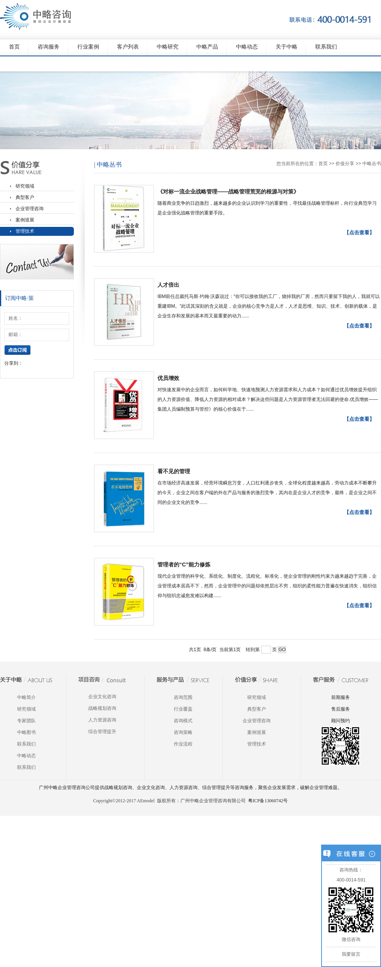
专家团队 (26, 720)
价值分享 (345, 163)
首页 (14, 47)
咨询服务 (48, 47)
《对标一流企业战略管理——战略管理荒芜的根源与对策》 (228, 191)
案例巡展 (25, 220)
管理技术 (25, 231)
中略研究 (167, 47)
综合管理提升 (102, 731)
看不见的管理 (173, 471)
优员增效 (168, 378)
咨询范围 (183, 697)
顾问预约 (340, 720)
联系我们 (326, 47)
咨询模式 (183, 720)
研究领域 (25, 186)
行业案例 (88, 47)
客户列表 (128, 47)
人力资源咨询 (102, 720)
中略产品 (207, 47)
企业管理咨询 (30, 208)
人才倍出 (168, 285)
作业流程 (183, 744)
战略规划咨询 (102, 708)
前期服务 (340, 697)
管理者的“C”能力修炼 (183, 564)
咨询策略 (183, 732)
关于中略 (286, 47)
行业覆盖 (183, 709)
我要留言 (351, 954)
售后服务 (340, 709)
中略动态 (247, 47)
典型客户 (25, 197)
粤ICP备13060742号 (268, 800)
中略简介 (26, 697)
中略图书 (26, 732)
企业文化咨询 (102, 696)
